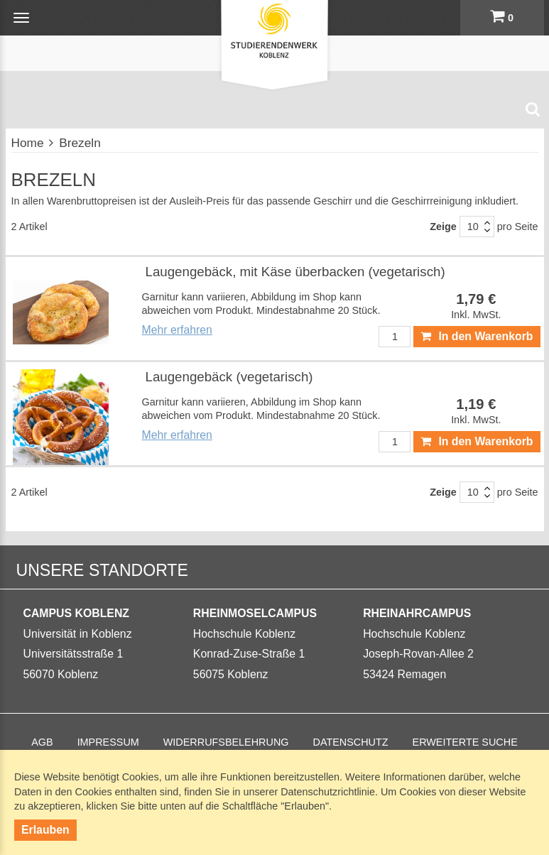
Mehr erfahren (177, 330)
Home (27, 143)
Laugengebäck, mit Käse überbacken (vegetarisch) (295, 271)
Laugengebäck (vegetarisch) (229, 376)
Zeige (443, 226)
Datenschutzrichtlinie (328, 791)
